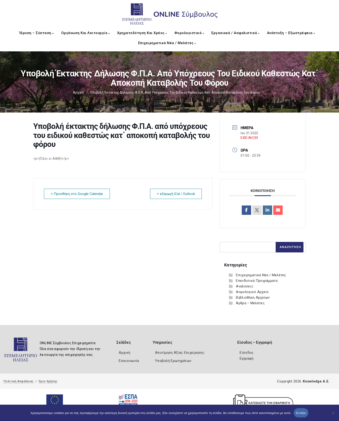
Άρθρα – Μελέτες (250, 303)
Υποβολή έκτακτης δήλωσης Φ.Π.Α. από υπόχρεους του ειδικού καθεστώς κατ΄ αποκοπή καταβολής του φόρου (175, 92)
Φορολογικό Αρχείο (252, 292)
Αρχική (78, 92)
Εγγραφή (246, 358)
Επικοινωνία (129, 361)
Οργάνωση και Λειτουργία (85, 33)
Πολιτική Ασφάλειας (18, 381)
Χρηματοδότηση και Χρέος (142, 33)
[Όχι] (333, 415)
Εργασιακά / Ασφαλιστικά (235, 33)
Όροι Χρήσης (48, 381)
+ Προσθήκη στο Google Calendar (77, 194)
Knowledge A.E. (316, 381)
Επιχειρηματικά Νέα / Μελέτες (167, 43)
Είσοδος (246, 352)
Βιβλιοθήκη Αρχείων (253, 297)
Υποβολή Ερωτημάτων (173, 361)
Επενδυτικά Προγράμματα (257, 281)
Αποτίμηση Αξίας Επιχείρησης (179, 352)
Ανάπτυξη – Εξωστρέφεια (291, 33)
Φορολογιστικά (189, 33)
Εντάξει (301, 413)
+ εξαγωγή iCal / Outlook (176, 194)
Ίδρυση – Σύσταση (36, 33)
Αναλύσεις (244, 286)
